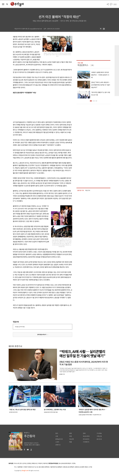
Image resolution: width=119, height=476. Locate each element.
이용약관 (45, 463)
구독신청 (99, 436)
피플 (70, 442)
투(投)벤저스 (82, 65)
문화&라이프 (59, 439)
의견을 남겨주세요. (20, 327)
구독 (92, 65)
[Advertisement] (38, 107)
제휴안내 (34, 463)
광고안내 (99, 439)
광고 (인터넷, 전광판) (25, 463)
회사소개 (16, 463)
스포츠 (57, 442)
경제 (70, 433)
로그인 (115, 4)
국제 (70, 436)
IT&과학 (71, 439)
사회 (56, 436)
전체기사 (58, 445)
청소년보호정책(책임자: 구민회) (67, 463)
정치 (56, 433)
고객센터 (39, 463)
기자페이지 (86, 442)
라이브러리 (86, 439)
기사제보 (99, 433)
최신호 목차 (86, 436)
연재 (84, 433)
